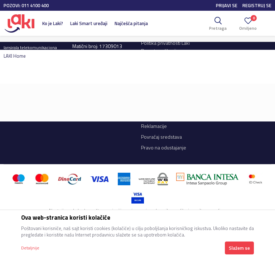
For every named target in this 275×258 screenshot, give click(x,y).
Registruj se (256, 5)
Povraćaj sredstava (161, 136)
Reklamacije (154, 126)
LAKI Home (15, 55)
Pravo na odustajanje (163, 147)
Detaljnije (30, 247)
